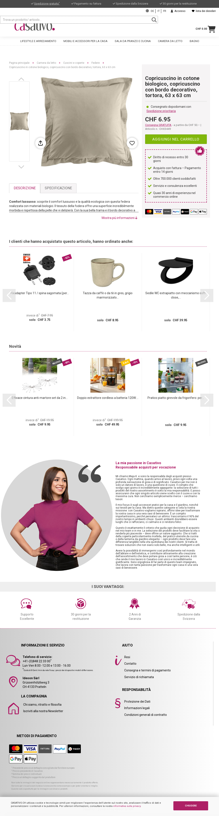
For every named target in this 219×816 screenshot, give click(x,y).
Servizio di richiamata (139, 677)
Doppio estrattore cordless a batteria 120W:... (107, 398)
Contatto (130, 663)
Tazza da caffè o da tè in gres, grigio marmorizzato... (108, 295)
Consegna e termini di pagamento (147, 670)
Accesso (178, 11)
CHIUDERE (191, 805)
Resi (127, 657)
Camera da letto (170, 43)
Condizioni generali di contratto (145, 714)
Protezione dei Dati (137, 701)
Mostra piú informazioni (120, 218)
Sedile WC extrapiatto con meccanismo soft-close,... (175, 295)
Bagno (194, 43)
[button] (22, 79)
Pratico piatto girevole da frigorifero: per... (176, 398)
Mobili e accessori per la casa (85, 43)
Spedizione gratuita (47, 3)
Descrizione (25, 188)
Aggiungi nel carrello (175, 139)
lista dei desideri (204, 11)
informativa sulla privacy (127, 806)
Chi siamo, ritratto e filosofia (42, 704)
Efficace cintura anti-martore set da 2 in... (40, 398)
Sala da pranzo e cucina (133, 43)
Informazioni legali (137, 708)
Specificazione (58, 188)
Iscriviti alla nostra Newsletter (43, 711)
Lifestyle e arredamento (38, 43)
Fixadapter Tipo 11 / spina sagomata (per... (40, 293)
